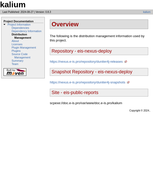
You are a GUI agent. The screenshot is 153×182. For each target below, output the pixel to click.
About (15, 40)
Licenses (17, 44)
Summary (17, 60)
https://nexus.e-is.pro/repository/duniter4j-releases (86, 61)
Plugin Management (24, 47)
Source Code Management (21, 56)
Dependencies (20, 27)
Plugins (16, 50)
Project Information (19, 24)
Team (15, 63)
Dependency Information (26, 31)
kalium (146, 12)
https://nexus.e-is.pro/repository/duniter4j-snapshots (87, 82)
